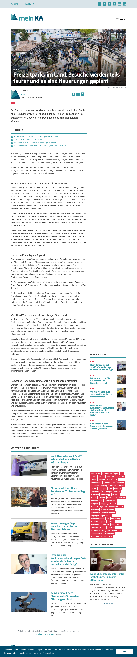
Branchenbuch (96, 501)
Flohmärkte (116, 531)
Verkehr (122, 498)
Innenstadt (113, 507)
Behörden (95, 510)
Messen (102, 480)
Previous (94, 561)
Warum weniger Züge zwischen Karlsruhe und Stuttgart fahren (64, 526)
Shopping (104, 504)
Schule (93, 498)
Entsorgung (115, 519)
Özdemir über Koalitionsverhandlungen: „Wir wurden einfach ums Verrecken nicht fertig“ (102, 410)
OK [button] (124, 652)
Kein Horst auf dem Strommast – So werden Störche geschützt (65, 596)
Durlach (106, 525)
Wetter (93, 489)
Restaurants (112, 498)
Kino (110, 489)
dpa (23, 94)
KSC (122, 474)
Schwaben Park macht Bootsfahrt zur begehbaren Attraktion (40, 145)
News (98, 474)
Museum (117, 489)
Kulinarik (120, 483)
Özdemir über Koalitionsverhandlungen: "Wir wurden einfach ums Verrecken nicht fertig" (68, 559)
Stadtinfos (120, 477)
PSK (115, 480)
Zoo (113, 483)
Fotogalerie (95, 531)
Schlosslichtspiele (98, 522)
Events (93, 477)
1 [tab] (104, 603)
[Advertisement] (108, 110)
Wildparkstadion (108, 513)
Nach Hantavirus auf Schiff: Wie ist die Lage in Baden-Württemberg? (66, 459)
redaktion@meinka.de (44, 634)
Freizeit (101, 477)
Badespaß (102, 489)
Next (123, 561)
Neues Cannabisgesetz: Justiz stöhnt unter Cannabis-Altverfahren (107, 577)
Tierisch (107, 483)
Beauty (103, 528)
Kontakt (15, 4)
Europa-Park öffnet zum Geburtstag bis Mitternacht (36, 136)
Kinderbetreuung (97, 519)
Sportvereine (106, 516)
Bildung (104, 486)
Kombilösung (96, 483)
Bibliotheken (96, 525)
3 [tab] (109, 603)
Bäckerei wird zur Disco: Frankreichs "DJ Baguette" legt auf (68, 491)
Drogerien (106, 531)
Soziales (115, 495)
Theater (113, 504)
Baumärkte (109, 533)
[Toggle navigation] (120, 19)
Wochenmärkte (97, 533)
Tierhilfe (112, 486)
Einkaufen (95, 486)
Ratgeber (94, 504)
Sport (116, 474)
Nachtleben (95, 513)
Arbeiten (101, 498)
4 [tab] (112, 603)
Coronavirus (107, 474)
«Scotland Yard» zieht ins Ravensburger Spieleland (36, 142)
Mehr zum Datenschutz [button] (44, 653)
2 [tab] (107, 603)
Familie (117, 492)
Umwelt (121, 486)
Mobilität (110, 477)
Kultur (109, 480)
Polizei (94, 480)
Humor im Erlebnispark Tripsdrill (28, 139)
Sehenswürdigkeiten (99, 507)
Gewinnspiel (107, 492)
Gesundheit (95, 492)
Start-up (111, 522)
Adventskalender (107, 510)
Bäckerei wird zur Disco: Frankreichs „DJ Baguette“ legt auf (101, 380)
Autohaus (108, 536)
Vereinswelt (116, 525)
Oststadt (94, 528)
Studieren (95, 495)
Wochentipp (105, 495)
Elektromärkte (96, 536)
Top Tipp (111, 528)
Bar (108, 519)
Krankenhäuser (111, 501)
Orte (121, 507)
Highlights (95, 516)
